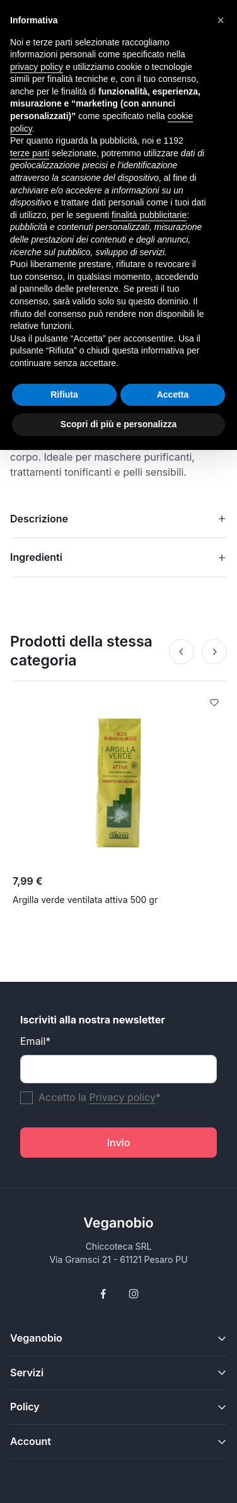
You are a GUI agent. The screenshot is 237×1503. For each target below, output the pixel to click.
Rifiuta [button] (64, 394)
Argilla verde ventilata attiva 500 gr (85, 899)
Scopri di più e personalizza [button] (118, 424)
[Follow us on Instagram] (133, 1293)
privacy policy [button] (36, 67)
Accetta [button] (173, 394)
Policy (25, 1406)
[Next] (214, 651)
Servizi (26, 1372)
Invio (118, 1142)
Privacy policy (122, 1097)
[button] (221, 20)
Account (30, 1441)
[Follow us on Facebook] (103, 1293)
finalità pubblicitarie (149, 215)
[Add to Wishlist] (214, 704)
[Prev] (181, 651)
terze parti (29, 153)
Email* (35, 1041)
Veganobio (118, 1222)
